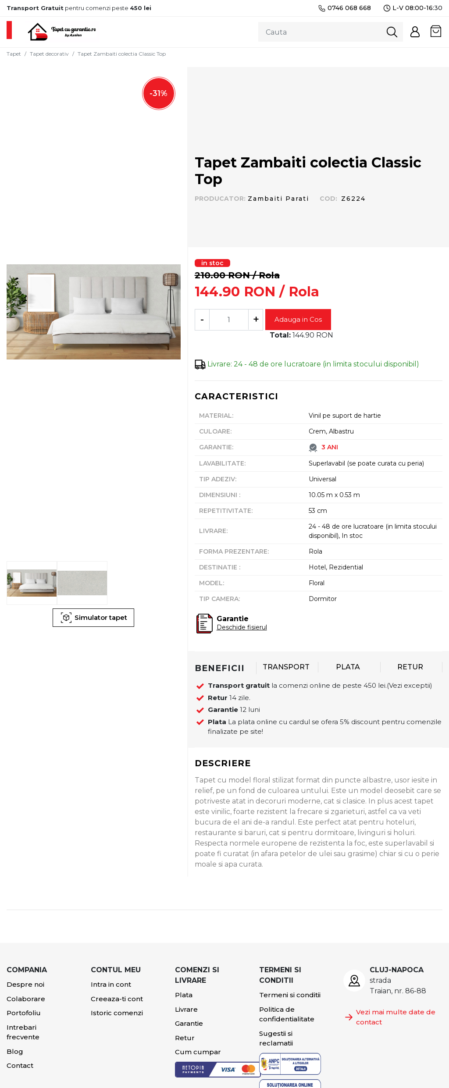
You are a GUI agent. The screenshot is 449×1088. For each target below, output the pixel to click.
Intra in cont (111, 984)
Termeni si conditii (290, 995)
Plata (183, 995)
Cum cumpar (198, 1052)
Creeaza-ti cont (117, 999)
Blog (15, 1051)
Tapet (14, 53)
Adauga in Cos (298, 319)
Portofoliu (24, 1013)
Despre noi (25, 984)
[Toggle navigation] (9, 30)
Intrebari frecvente (23, 1032)
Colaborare (26, 999)
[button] (415, 31)
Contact (20, 1065)
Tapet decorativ (49, 53)
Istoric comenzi (117, 1013)
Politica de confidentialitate (286, 1014)
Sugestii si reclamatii (276, 1038)
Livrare (186, 1009)
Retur (185, 1038)
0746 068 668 (344, 8)
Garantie (189, 1023)
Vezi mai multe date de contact (389, 1017)
